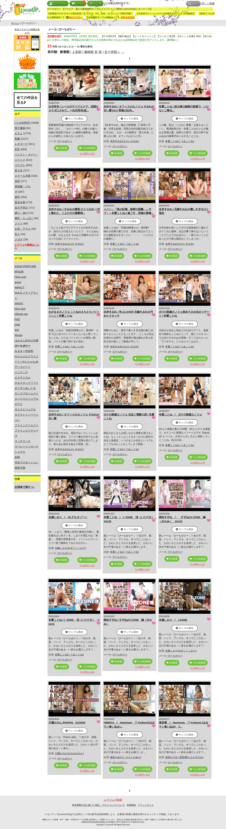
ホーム (15, 23)
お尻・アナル (23, 228)
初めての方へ (74, 17)
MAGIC (19, 303)
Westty (19, 335)
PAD (17, 319)
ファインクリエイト (26, 425)
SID (17, 329)
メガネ (19, 239)
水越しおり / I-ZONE (173, 619)
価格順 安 (91, 52)
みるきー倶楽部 (24, 351)
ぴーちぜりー (64, 141)
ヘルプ (95, 3)
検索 (193, 3)
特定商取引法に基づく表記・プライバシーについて (98, 805)
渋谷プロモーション (26, 462)
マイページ (58, 3)
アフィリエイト (146, 805)
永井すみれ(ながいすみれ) (124, 141)
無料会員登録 (128, 17)
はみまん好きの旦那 (26, 340)
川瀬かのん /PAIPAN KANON (67, 722)
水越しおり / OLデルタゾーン (68, 517)
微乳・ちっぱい (24, 218)
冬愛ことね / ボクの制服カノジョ (180, 414)
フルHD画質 (87, 148)
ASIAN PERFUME (25, 266)
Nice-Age (20, 308)
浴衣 (17, 181)
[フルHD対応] (23, 122)
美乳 (17, 196)
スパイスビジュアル (26, 398)
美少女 (19, 170)
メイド (19, 223)
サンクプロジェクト (26, 393)
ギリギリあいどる (25, 388)
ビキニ (19, 133)
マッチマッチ (23, 441)
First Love (20, 276)
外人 (17, 234)
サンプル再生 (74, 118)
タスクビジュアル (25, 409)
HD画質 (61, 148)
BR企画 (19, 271)
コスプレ (20, 165)
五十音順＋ (112, 52)
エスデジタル (23, 377)
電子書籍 (20, 128)
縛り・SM (21, 212)
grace (18, 282)
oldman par (21, 313)
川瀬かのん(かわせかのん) (69, 753)
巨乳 (17, 149)
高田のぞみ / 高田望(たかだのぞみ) (184, 757)
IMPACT (20, 287)
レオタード (21, 143)
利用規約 (131, 805)
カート (78, 3)
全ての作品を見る (27, 100)
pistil (17, 324)
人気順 (77, 52)
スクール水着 (23, 175)
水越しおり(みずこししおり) (70, 548)
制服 (17, 138)
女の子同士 (21, 207)
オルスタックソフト (26, 382)
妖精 (17, 457)
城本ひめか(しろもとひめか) (125, 757)
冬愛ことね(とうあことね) (179, 141)
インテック (21, 372)
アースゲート (23, 366)
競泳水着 (20, 202)
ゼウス (19, 404)
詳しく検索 (208, 3)
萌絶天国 (20, 467)
